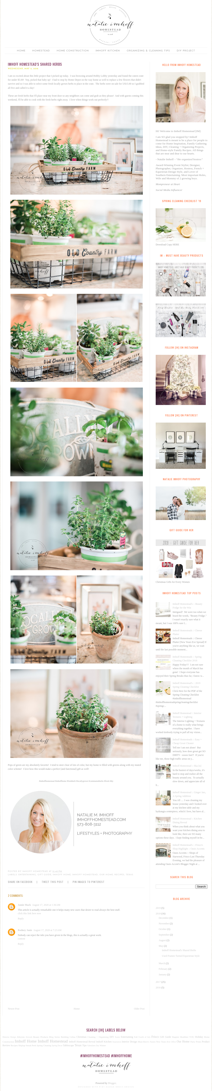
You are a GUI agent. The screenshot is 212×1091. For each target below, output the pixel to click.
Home (21, 51)
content (21, 938)
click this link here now (29, 913)
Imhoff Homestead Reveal (82, 1041)
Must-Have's (143, 1041)
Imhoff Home (62, 875)
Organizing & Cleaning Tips (148, 51)
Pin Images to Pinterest (89, 882)
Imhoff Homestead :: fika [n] (187, 765)
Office (173, 1042)
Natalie (153, 1042)
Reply (21, 918)
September (164, 934)
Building (65, 1037)
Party (192, 1041)
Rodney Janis (25, 930)
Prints (198, 1041)
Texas (129, 875)
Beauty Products (40, 1037)
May (161, 945)
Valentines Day (93, 1045)
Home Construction (73, 51)
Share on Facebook (20, 882)
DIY (112, 1036)
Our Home (106, 875)
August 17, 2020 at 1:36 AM (46, 904)
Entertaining (27, 875)
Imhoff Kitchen (108, 51)
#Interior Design (9, 1037)
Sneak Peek (31, 1045)
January (163, 974)
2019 (158, 908)
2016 (158, 987)
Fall (136, 1037)
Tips (84, 1045)
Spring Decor (57, 1045)
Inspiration (116, 1042)
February (163, 968)
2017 (158, 982)
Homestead (41, 51)
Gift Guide (44, 875)
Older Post (139, 1008)
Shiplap (21, 1045)
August (162, 940)
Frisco (155, 1036)
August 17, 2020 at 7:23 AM (47, 930)
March (162, 963)
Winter (103, 1045)
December (164, 917)
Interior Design (129, 1041)
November (164, 923)
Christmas (81, 1036)
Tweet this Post (53, 882)
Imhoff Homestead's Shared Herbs (179, 950)
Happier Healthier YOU (183, 1037)
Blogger (112, 1083)
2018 (158, 913)
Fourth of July (145, 1037)
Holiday (199, 1036)
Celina (72, 1037)
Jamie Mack (24, 904)
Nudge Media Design (120, 1087)
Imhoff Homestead (85, 875)
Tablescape (68, 1045)
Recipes (119, 875)
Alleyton (21, 1037)
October (163, 929)
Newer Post (13, 1008)
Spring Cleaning (44, 1045)
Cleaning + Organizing (97, 1037)
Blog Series (54, 1037)
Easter (117, 1037)
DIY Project (186, 51)
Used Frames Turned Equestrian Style (181, 955)
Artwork (28, 1037)
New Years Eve (163, 1041)
